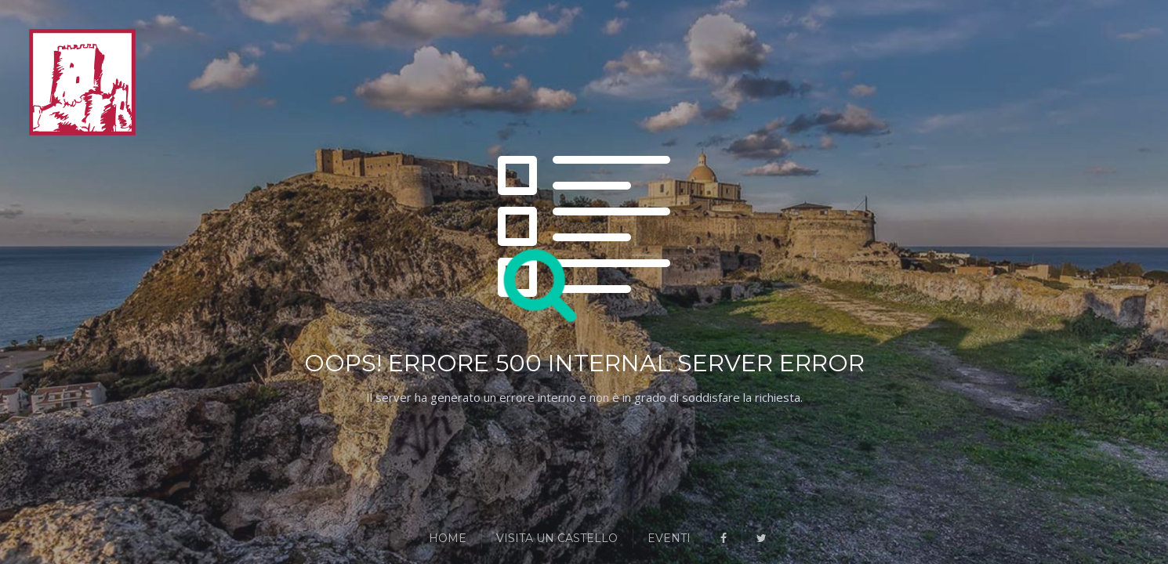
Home (447, 538)
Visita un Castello (557, 538)
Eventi (669, 538)
